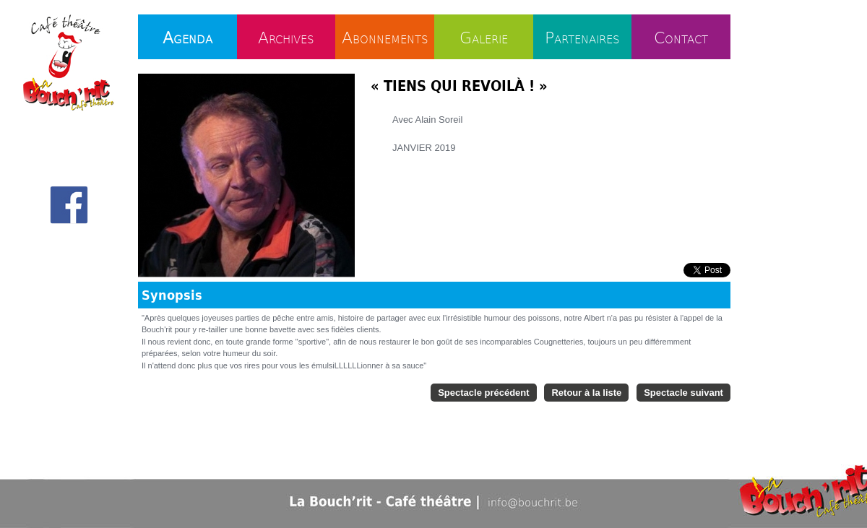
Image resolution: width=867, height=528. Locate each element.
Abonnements (385, 37)
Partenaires (582, 37)
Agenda (187, 37)
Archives (286, 37)
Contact (681, 37)
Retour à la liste (586, 392)
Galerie (484, 37)
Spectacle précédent (483, 392)
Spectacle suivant (683, 392)
